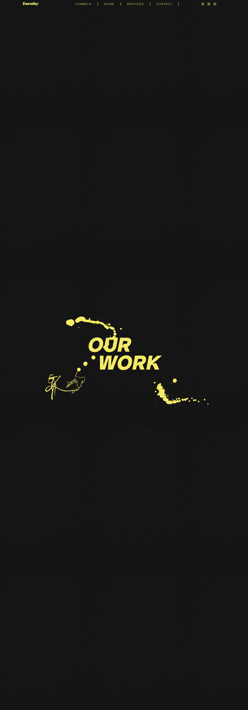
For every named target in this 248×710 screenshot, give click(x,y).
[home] (39, 4)
